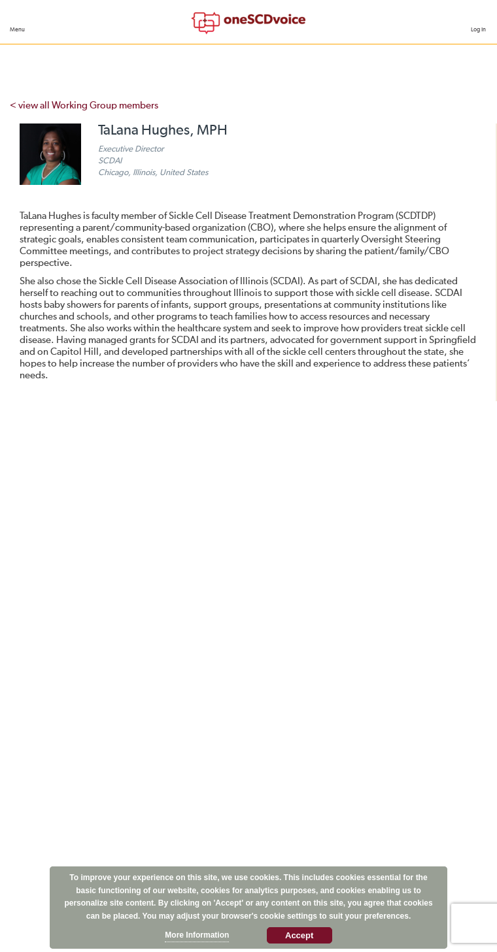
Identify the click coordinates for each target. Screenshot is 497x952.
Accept (299, 935)
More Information (197, 935)
